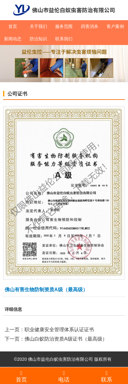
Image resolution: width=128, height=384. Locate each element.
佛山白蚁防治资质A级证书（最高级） (65, 339)
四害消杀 (89, 26)
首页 (12, 26)
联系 (106, 376)
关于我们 (38, 26)
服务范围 (64, 26)
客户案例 (115, 26)
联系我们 (64, 38)
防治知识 (38, 38)
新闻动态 (12, 38)
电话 (64, 376)
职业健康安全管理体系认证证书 (59, 329)
